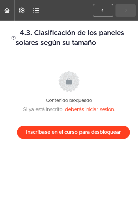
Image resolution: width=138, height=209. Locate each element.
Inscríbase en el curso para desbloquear (73, 132)
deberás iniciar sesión (89, 109)
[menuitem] (21, 10)
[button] (7, 10)
